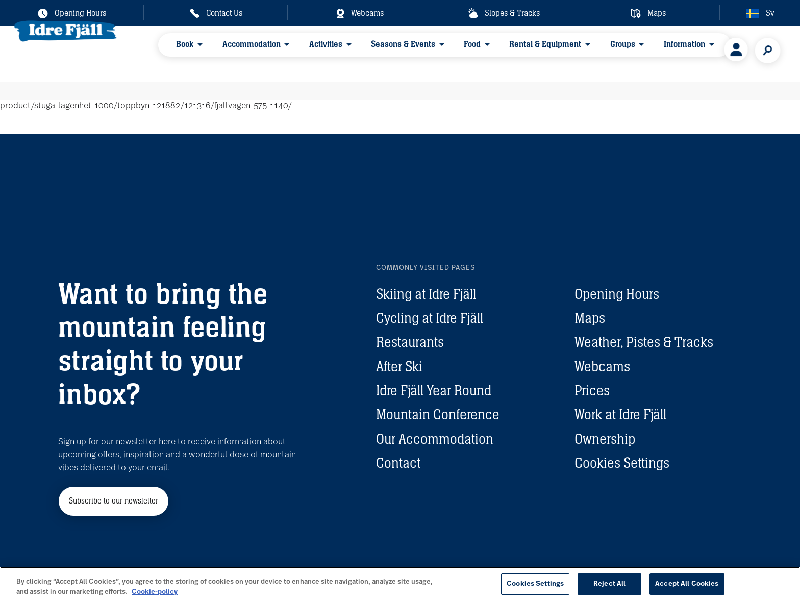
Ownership (604, 439)
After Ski (399, 366)
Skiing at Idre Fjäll (426, 294)
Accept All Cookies (686, 584)
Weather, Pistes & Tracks (643, 342)
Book (188, 52)
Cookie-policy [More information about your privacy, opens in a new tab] (155, 592)
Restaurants (410, 342)
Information (617, 52)
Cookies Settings (621, 463)
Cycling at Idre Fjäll (429, 318)
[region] (400, 585)
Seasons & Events (376, 52)
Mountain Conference (437, 414)
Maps (589, 318)
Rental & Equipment (498, 52)
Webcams (602, 366)
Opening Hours (616, 294)
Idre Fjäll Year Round (433, 390)
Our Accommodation (434, 439)
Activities (309, 52)
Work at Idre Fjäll (620, 414)
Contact (398, 463)
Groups (565, 52)
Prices (592, 390)
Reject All (609, 584)
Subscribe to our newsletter (113, 501)
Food (435, 52)
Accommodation (244, 52)
